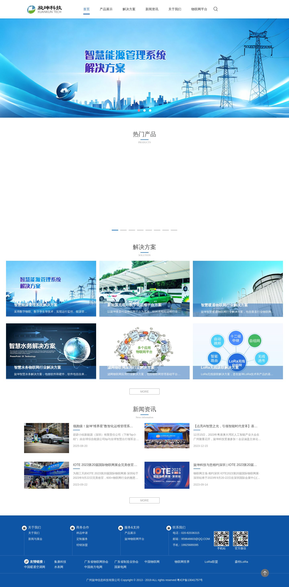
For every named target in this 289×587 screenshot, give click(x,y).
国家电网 (120, 567)
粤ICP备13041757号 (190, 580)
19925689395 (189, 545)
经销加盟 (82, 545)
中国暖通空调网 (34, 567)
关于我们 (174, 9)
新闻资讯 (152, 9)
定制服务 (82, 538)
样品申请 (82, 532)
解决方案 (129, 9)
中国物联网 (152, 561)
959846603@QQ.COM (195, 538)
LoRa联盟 (211, 561)
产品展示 (106, 9)
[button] (139, 110)
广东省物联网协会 (96, 561)
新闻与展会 (35, 538)
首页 (86, 9)
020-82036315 (190, 532)
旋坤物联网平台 (134, 538)
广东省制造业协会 (126, 561)
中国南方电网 (93, 567)
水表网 (58, 567)
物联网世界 (182, 561)
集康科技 (60, 561)
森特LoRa (241, 561)
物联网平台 (199, 9)
